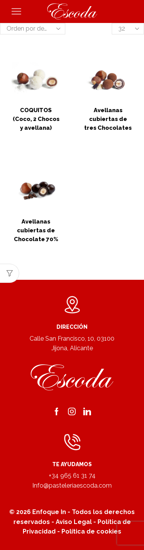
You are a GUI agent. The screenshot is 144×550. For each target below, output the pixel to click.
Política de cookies (91, 531)
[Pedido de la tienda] (32, 28)
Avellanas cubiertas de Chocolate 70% (36, 230)
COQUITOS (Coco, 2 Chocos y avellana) (36, 119)
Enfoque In (49, 512)
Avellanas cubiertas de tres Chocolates (108, 119)
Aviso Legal (74, 522)
